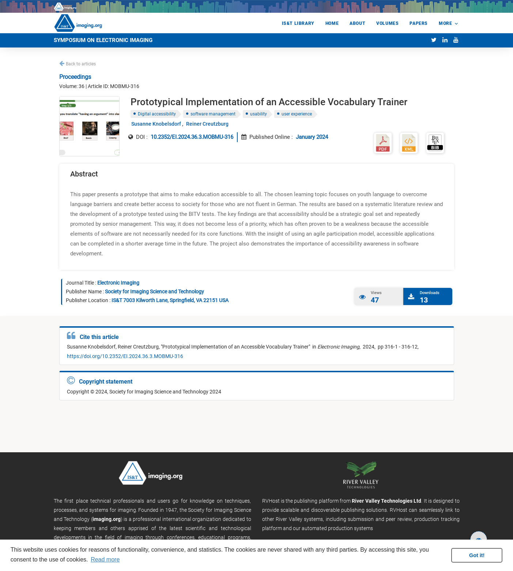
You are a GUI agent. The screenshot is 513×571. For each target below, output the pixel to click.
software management (213, 114)
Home (332, 23)
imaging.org (107, 519)
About (357, 23)
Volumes (387, 23)
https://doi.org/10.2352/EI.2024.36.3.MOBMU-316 (125, 356)
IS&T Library (298, 23)
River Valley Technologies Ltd (386, 501)
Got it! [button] (476, 555)
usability (258, 114)
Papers (419, 23)
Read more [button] (105, 559)
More (445, 23)
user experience (297, 114)
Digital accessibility (157, 114)
